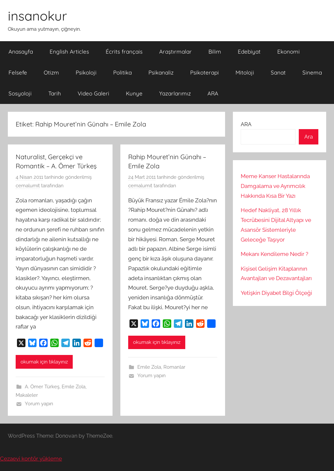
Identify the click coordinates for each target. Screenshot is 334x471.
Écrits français (124, 51)
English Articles (69, 51)
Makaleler (27, 395)
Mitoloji (244, 72)
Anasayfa (20, 51)
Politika (122, 72)
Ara (308, 136)
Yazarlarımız (175, 93)
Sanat (278, 72)
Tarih (54, 93)
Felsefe (17, 72)
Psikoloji (86, 72)
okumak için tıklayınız (44, 362)
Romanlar (174, 367)
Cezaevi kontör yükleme (31, 458)
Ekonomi (288, 51)
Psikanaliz (161, 72)
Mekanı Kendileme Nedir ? (274, 254)
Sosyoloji (20, 93)
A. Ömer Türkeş (42, 387)
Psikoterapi (204, 72)
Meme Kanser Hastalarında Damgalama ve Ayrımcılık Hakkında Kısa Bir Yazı (275, 186)
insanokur (37, 16)
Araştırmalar (175, 51)
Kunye (134, 93)
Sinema (312, 72)
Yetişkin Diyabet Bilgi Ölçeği (276, 293)
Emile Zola (73, 387)
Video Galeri (93, 93)
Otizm (51, 72)
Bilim (214, 51)
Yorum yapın (39, 404)
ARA (212, 93)
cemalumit (28, 186)
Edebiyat (249, 51)
